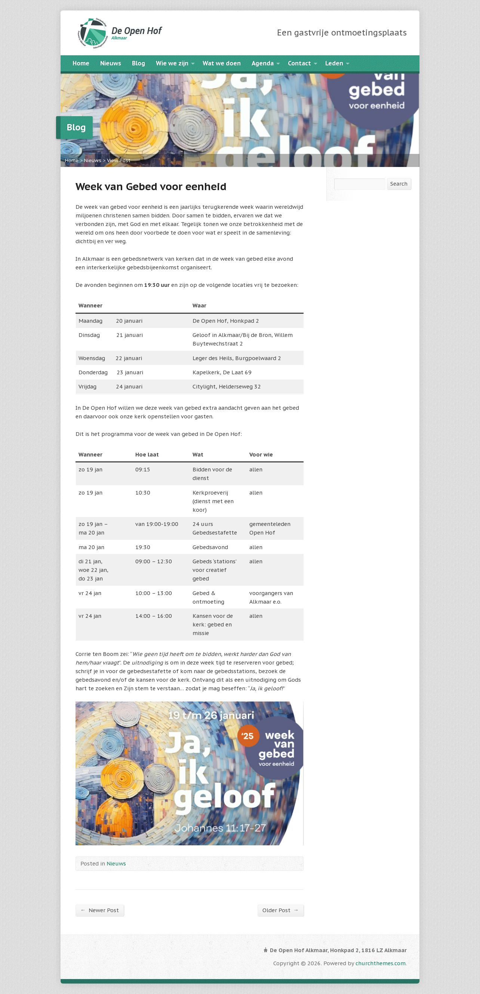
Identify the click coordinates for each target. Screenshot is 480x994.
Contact (299, 63)
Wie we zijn (172, 63)
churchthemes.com (381, 963)
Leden (334, 63)
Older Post (280, 910)
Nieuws (110, 63)
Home (81, 63)
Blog (138, 63)
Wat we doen (222, 63)
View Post (118, 160)
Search (398, 183)
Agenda (263, 63)
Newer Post (99, 910)
